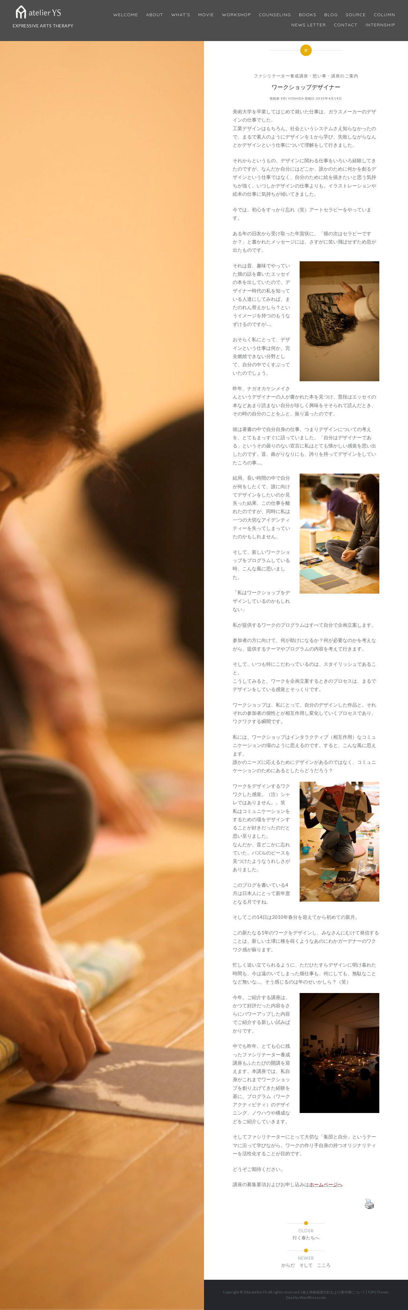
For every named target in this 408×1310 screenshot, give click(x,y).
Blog (331, 15)
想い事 (319, 75)
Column (384, 15)
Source (356, 15)
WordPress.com (313, 1297)
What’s (180, 15)
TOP (371, 1292)
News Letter (308, 25)
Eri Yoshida (292, 98)
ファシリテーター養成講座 (281, 75)
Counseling (275, 15)
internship (380, 25)
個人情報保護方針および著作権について (333, 1292)
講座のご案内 (345, 75)
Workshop (236, 15)
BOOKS (308, 15)
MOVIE (206, 15)
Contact (346, 25)
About (154, 15)
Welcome (125, 15)
